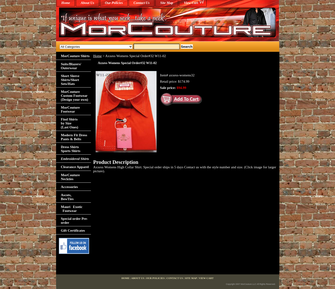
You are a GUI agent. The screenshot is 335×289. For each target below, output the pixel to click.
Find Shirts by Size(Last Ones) (69, 123)
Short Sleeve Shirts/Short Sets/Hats (70, 80)
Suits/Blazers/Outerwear (71, 66)
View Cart (191, 3)
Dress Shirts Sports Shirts (70, 149)
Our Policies (114, 3)
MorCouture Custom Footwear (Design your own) (74, 95)
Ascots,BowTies (67, 197)
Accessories (69, 187)
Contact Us (142, 3)
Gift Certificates (73, 230)
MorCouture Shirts (75, 56)
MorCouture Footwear (70, 109)
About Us (87, 3)
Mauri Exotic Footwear (72, 209)
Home (97, 56)
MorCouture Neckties (70, 177)
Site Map (166, 3)
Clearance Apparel (75, 167)
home (65, 3)
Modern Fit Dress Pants (74, 137)
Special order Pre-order (74, 220)
